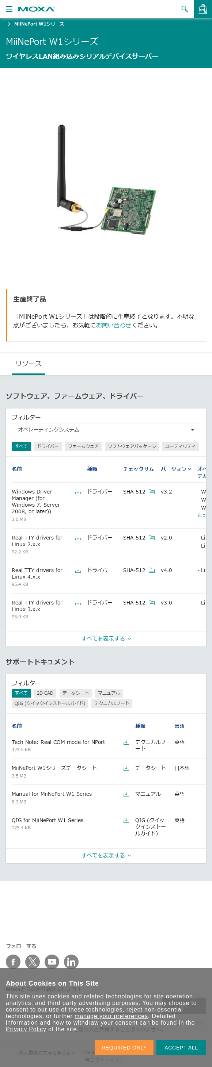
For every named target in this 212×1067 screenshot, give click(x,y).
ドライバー (48, 446)
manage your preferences (111, 1016)
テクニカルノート (111, 703)
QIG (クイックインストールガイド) (50, 703)
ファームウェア (83, 446)
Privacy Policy (26, 1029)
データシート (76, 693)
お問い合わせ (114, 325)
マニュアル (109, 693)
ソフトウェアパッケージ (132, 446)
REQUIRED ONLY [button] (124, 1048)
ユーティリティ (180, 446)
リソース (28, 363)
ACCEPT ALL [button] (181, 1048)
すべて (21, 446)
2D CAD (45, 693)
